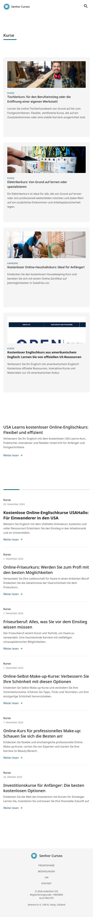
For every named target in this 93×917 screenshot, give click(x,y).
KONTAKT (46, 883)
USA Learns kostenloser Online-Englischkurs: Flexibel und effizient (45, 429)
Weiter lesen (13, 455)
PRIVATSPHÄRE (46, 865)
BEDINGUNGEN (46, 871)
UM (46, 877)
